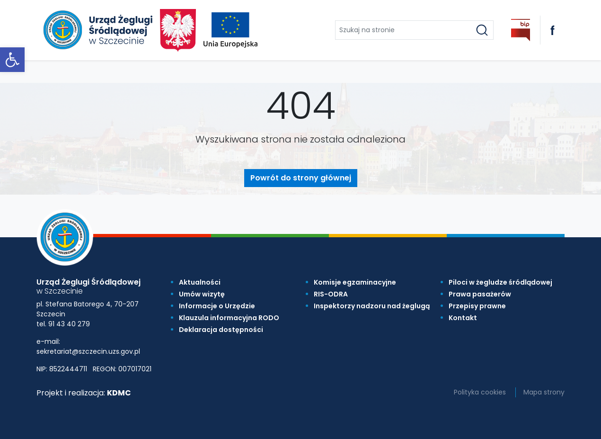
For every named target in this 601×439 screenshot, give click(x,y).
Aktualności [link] (200, 282)
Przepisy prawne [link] (477, 306)
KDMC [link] (119, 392)
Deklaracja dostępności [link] (221, 329)
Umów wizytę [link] (202, 294)
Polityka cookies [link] (480, 392)
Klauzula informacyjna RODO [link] (229, 318)
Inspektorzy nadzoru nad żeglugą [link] (372, 306)
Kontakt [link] (463, 318)
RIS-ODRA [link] (331, 294)
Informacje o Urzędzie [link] (217, 306)
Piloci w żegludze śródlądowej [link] (500, 282)
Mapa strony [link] (544, 392)
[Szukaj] (482, 30)
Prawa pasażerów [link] (480, 294)
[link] (12, 59)
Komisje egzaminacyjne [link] (355, 282)
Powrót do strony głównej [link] (300, 177)
